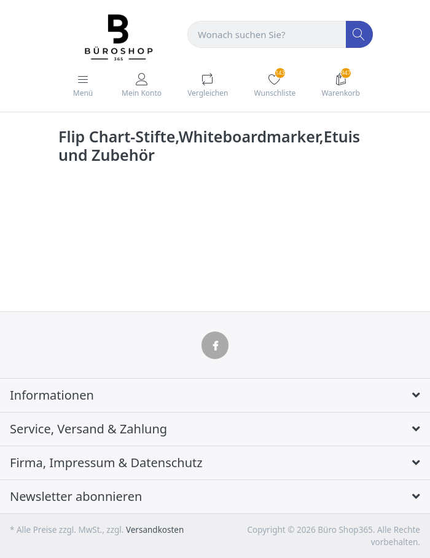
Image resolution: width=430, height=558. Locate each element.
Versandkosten (155, 529)
